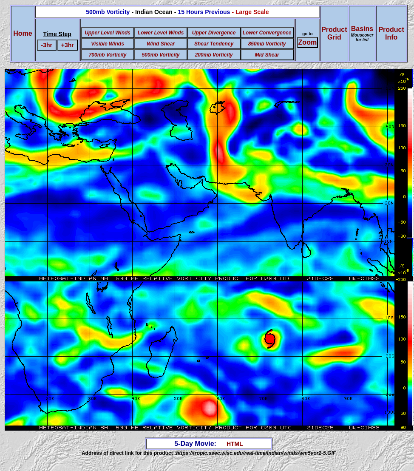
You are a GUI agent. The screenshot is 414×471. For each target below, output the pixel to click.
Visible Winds (107, 44)
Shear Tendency (213, 44)
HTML (235, 443)
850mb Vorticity (267, 44)
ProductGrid (334, 33)
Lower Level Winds (161, 33)
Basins (362, 33)
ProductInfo (391, 33)
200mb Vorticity (214, 55)
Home (22, 33)
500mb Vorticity (161, 55)
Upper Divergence (214, 33)
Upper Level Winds (107, 33)
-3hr (46, 45)
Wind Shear (161, 44)
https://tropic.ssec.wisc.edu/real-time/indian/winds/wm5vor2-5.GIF (256, 453)
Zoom (307, 42)
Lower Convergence (267, 33)
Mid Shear (267, 55)
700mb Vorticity (108, 55)
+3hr (67, 45)
